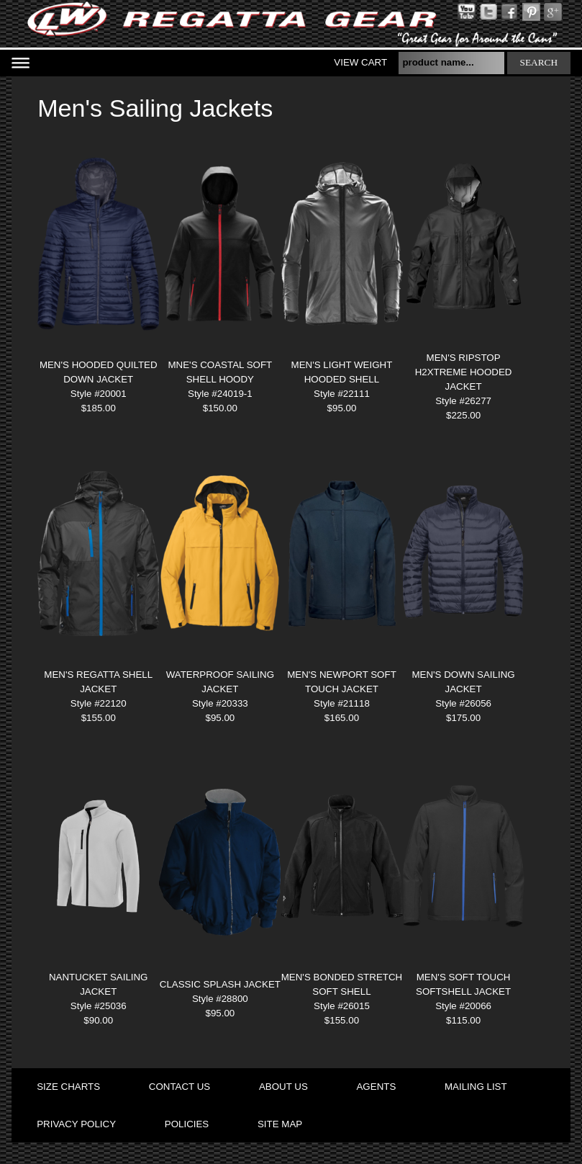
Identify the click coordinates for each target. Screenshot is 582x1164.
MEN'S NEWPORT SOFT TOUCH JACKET (341, 681)
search (539, 62)
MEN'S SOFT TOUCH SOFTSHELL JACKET (463, 984)
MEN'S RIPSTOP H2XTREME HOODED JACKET (463, 372)
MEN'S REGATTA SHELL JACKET (98, 681)
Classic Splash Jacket (220, 984)
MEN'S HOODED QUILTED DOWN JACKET (99, 372)
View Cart (360, 62)
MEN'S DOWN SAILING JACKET (463, 681)
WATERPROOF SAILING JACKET (220, 681)
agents (376, 1086)
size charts (68, 1086)
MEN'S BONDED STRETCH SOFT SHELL (341, 984)
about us (283, 1086)
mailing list (476, 1086)
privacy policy (76, 1124)
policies (187, 1124)
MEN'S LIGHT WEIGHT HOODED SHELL (342, 372)
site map (280, 1124)
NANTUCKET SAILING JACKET (98, 984)
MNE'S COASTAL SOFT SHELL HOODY (220, 372)
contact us (179, 1086)
